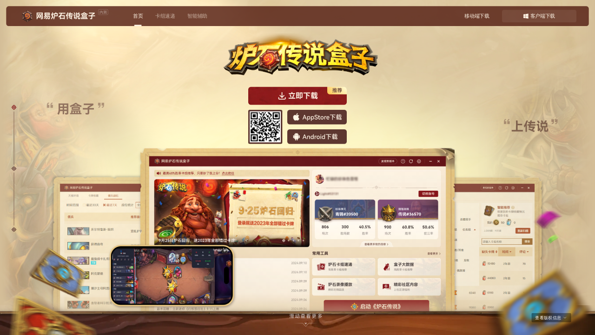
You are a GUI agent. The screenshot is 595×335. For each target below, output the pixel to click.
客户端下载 (539, 16)
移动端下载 (476, 16)
